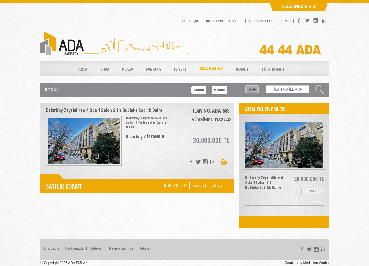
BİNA (104, 69)
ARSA (82, 69)
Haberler (235, 21)
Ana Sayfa (190, 21)
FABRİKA (153, 69)
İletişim (285, 21)
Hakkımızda (214, 21)
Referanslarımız (261, 21)
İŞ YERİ (180, 69)
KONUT (242, 69)
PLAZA (127, 69)
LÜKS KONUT (273, 69)
